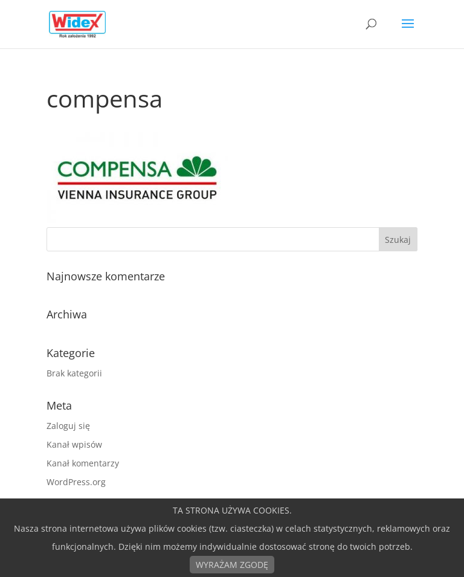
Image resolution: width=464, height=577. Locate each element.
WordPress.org (76, 482)
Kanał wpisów (74, 444)
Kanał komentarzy (83, 463)
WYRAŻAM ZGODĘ (232, 564)
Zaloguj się (68, 425)
